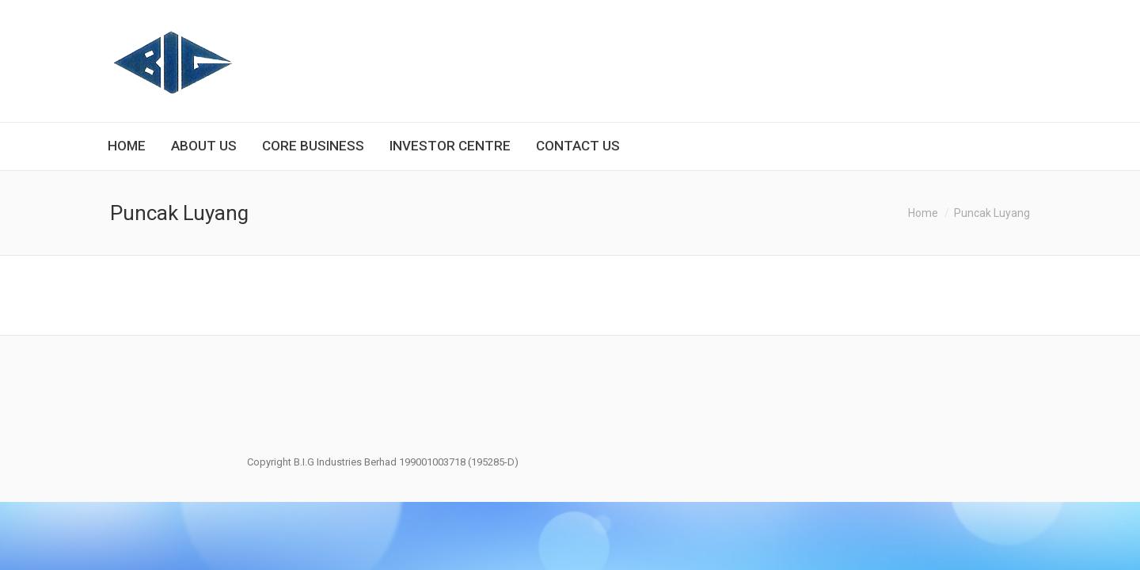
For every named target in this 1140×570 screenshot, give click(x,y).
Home (923, 213)
